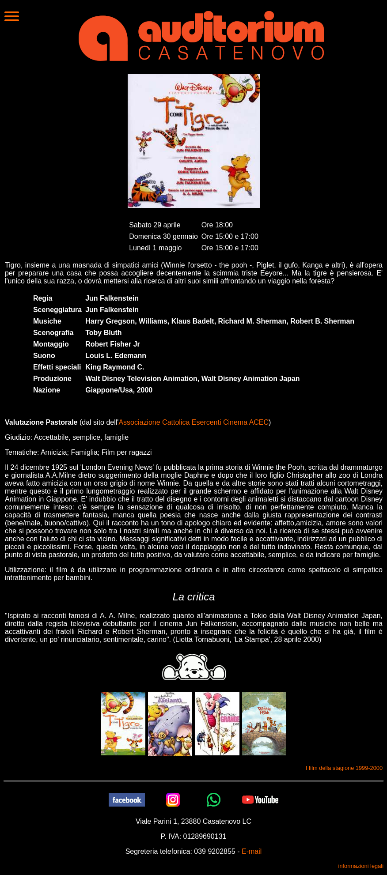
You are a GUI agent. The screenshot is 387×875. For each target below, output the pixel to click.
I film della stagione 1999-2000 (344, 768)
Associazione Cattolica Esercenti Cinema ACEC (193, 422)
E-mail (252, 851)
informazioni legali (360, 866)
